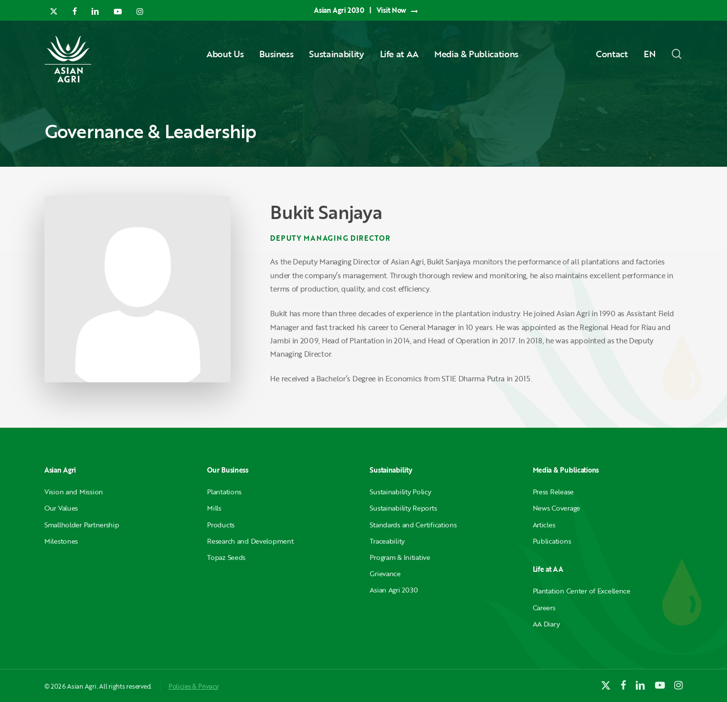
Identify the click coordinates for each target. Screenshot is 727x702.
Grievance (385, 573)
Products (221, 524)
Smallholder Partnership (81, 524)
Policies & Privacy (194, 686)
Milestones (61, 541)
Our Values (61, 508)
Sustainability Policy (400, 491)
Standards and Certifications (413, 524)
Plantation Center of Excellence (581, 591)
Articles (544, 524)
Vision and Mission (73, 491)
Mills (214, 508)
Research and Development (250, 541)
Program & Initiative (400, 557)
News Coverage (556, 508)
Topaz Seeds (226, 557)
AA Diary (546, 624)
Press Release (553, 491)
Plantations (224, 491)
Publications (552, 541)
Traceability (387, 541)
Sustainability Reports (403, 508)
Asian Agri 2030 (394, 590)
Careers (544, 607)
